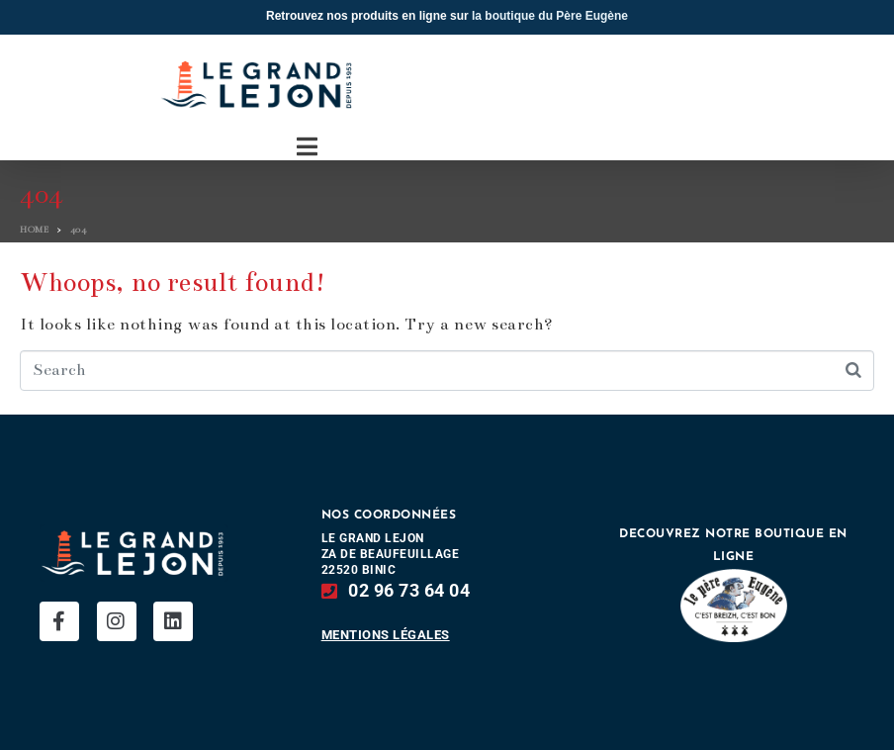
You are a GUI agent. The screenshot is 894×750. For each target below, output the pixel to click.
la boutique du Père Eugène (550, 16)
